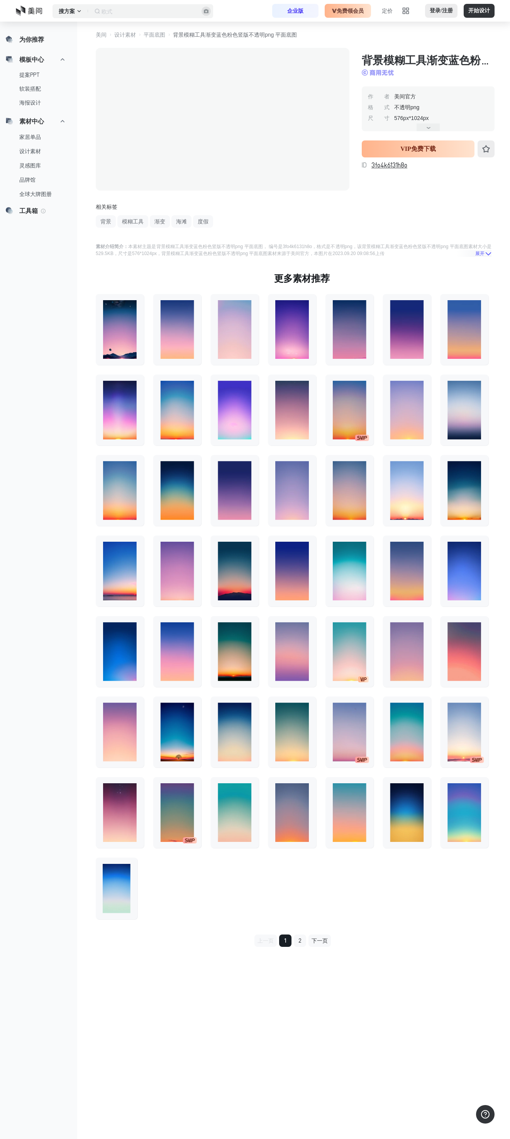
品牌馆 (27, 180)
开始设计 (479, 11)
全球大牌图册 (35, 194)
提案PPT (29, 75)
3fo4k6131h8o (389, 165)
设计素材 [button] (125, 35)
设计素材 (30, 151)
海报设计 (30, 102)
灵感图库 (30, 165)
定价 (387, 11)
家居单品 (30, 137)
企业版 (295, 11)
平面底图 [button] (154, 35)
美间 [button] (101, 35)
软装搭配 (30, 89)
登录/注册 (441, 11)
